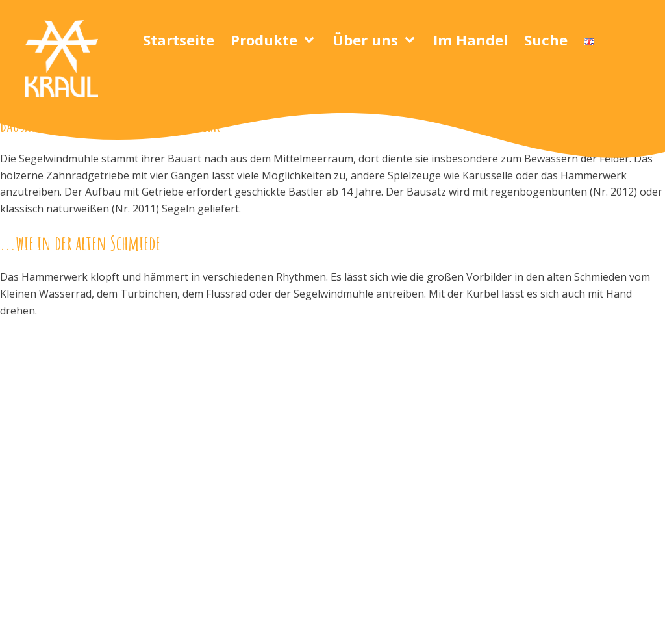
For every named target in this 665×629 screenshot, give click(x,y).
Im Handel (470, 39)
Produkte (264, 39)
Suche (546, 39)
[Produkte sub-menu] (312, 40)
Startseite (178, 39)
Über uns (365, 39)
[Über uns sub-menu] (412, 40)
